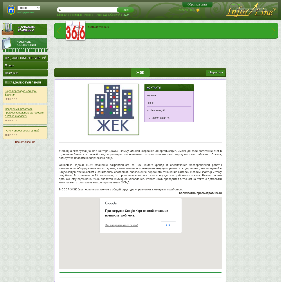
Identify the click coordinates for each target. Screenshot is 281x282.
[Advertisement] (24, 211)
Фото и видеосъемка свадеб (22, 130)
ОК (168, 225)
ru (229, 4)
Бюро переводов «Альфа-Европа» (21, 93)
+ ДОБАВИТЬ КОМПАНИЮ (26, 29)
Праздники (11, 72)
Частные (33, 43)
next (274, 31)
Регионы (75, 14)
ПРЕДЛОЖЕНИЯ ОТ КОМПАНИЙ (25, 58)
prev (59, 31)
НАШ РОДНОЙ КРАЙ (107, 14)
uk (233, 4)
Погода (9, 65)
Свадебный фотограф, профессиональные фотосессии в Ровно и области (24, 113)
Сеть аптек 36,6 (98, 26)
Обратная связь (197, 4)
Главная (62, 14)
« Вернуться (215, 72)
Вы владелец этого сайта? (121, 225)
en (238, 4)
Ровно (87, 14)
